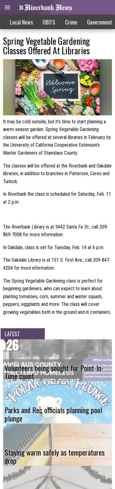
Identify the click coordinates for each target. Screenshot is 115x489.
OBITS (49, 22)
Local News (21, 22)
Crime (71, 22)
